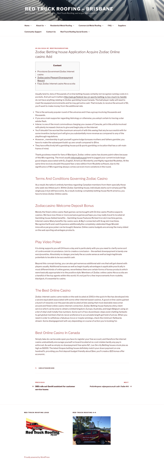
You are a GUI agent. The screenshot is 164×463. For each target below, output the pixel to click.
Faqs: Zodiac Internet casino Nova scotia (56, 83)
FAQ (111, 25)
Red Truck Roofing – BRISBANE (69, 9)
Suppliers (122, 25)
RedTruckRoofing (59, 48)
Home (28, 25)
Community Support (33, 32)
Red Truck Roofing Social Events (75, 32)
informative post (79, 157)
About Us (41, 25)
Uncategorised (46, 368)
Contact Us (51, 32)
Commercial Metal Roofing (91, 25)
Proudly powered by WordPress (37, 457)
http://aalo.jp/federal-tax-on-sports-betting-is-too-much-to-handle (95, 97)
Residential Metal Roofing (62, 25)
